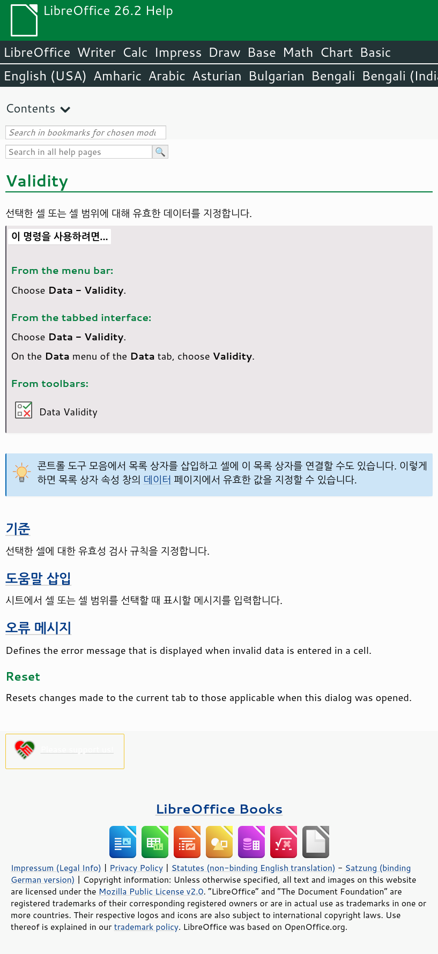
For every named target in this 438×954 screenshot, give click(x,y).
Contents (30, 108)
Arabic (166, 75)
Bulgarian (276, 75)
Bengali (333, 75)
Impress (178, 52)
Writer (96, 52)
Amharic (117, 75)
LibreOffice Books (219, 808)
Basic (375, 52)
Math (298, 52)
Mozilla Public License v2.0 (151, 891)
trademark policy (146, 927)
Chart (336, 52)
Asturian (217, 75)
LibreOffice (36, 52)
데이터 (158, 480)
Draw (224, 52)
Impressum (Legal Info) (56, 868)
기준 (18, 528)
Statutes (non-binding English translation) (253, 868)
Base (261, 52)
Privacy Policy (136, 868)
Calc (135, 52)
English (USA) (45, 75)
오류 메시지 (38, 627)
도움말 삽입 (38, 578)
